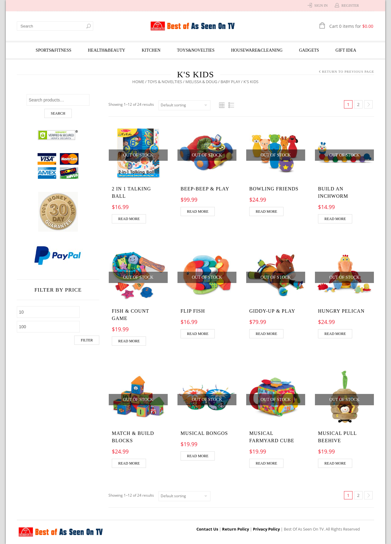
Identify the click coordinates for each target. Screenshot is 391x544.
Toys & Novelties (165, 81)
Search (58, 113)
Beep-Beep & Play (205, 188)
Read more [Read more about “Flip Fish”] (197, 334)
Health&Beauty (106, 50)
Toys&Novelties (195, 50)
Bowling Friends (273, 188)
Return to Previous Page (348, 71)
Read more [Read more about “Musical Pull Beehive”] (335, 463)
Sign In (321, 5)
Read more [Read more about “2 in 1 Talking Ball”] (129, 219)
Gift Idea (345, 50)
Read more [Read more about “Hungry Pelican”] (335, 334)
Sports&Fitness (53, 50)
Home (138, 81)
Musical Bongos (204, 433)
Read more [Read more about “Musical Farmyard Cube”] (266, 463)
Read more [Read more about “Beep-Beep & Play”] (197, 211)
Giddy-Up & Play (272, 311)
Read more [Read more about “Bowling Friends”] (266, 211)
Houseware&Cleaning (257, 50)
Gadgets (309, 50)
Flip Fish (193, 311)
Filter (87, 340)
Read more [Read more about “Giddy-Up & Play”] (266, 334)
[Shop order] (184, 105)
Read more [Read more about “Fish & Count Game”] (129, 341)
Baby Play (230, 81)
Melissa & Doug (201, 81)
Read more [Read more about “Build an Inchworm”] (335, 219)
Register (350, 5)
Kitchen (151, 50)
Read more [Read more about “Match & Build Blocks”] (129, 463)
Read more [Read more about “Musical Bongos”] (197, 456)
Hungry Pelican (341, 311)
